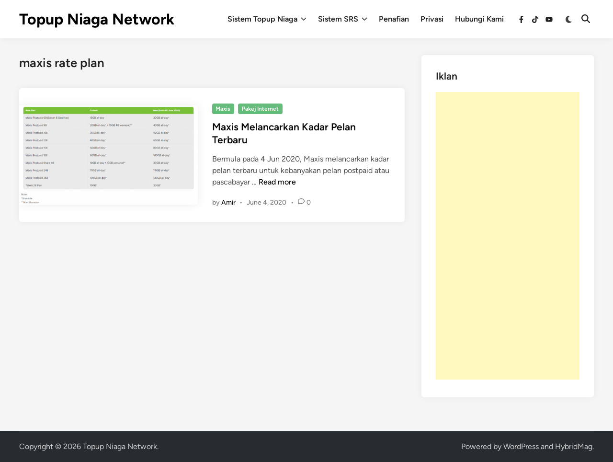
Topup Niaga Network (96, 19)
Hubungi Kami (479, 18)
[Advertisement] (507, 236)
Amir (228, 202)
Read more (277, 181)
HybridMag (573, 446)
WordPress (521, 446)
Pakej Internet (260, 108)
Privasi (431, 18)
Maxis (223, 108)
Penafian (394, 18)
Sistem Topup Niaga (266, 19)
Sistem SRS (342, 19)
